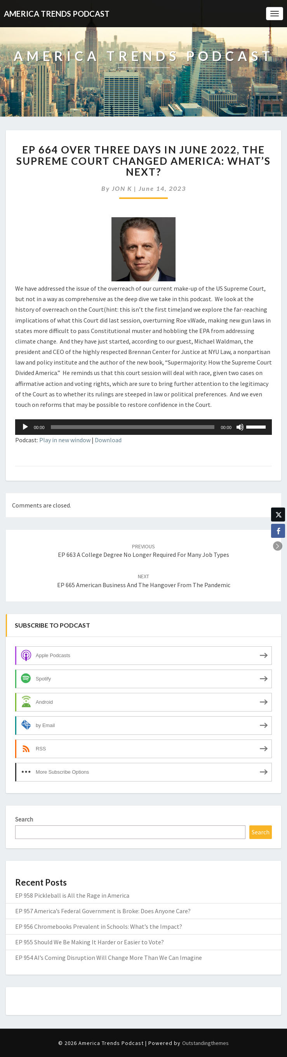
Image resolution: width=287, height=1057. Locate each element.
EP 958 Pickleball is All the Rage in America (72, 895)
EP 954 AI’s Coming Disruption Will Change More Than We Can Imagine (108, 957)
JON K (122, 188)
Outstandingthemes (205, 1043)
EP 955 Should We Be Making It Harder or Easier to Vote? (89, 942)
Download (108, 440)
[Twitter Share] (278, 515)
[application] (143, 427)
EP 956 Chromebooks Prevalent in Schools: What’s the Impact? (98, 926)
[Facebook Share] (278, 531)
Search (24, 819)
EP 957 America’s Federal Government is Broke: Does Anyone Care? (103, 911)
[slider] (133, 427)
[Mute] (240, 427)
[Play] (25, 427)
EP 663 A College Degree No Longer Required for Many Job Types (143, 551)
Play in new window (64, 440)
